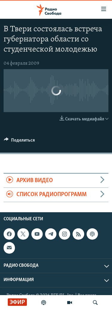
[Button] (19, 141)
